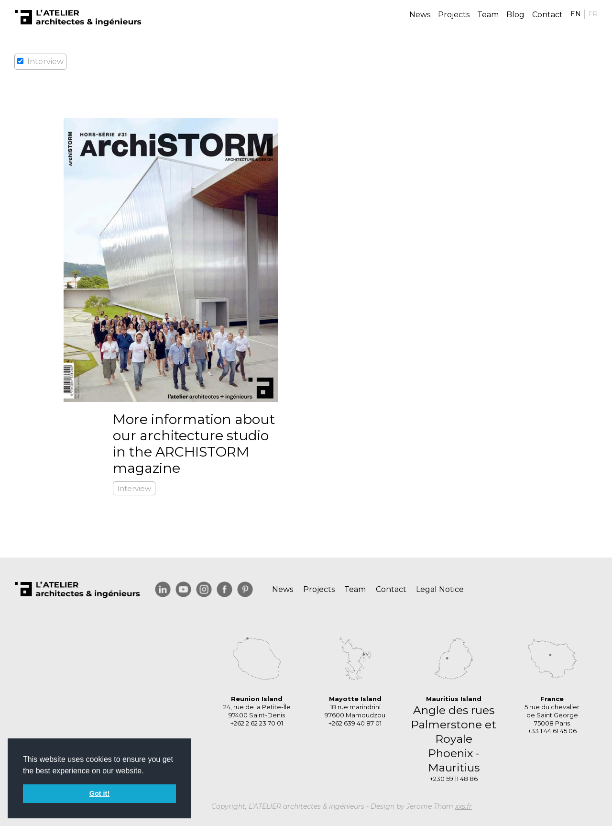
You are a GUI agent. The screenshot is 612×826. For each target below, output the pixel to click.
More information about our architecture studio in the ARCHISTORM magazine (194, 443)
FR (593, 14)
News (419, 14)
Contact (547, 14)
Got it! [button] (99, 793)
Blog (515, 14)
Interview (134, 488)
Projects (454, 14)
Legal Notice (440, 589)
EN (575, 14)
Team (488, 14)
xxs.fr (463, 806)
